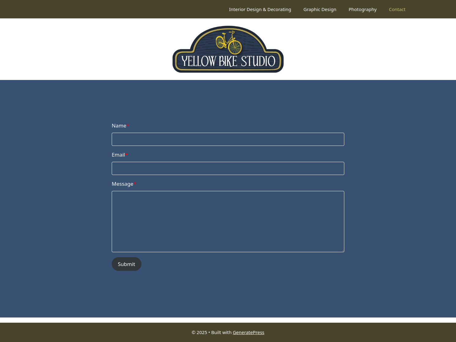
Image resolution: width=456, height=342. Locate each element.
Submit (126, 264)
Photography (363, 9)
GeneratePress (248, 332)
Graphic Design (319, 9)
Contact (397, 9)
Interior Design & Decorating (260, 9)
